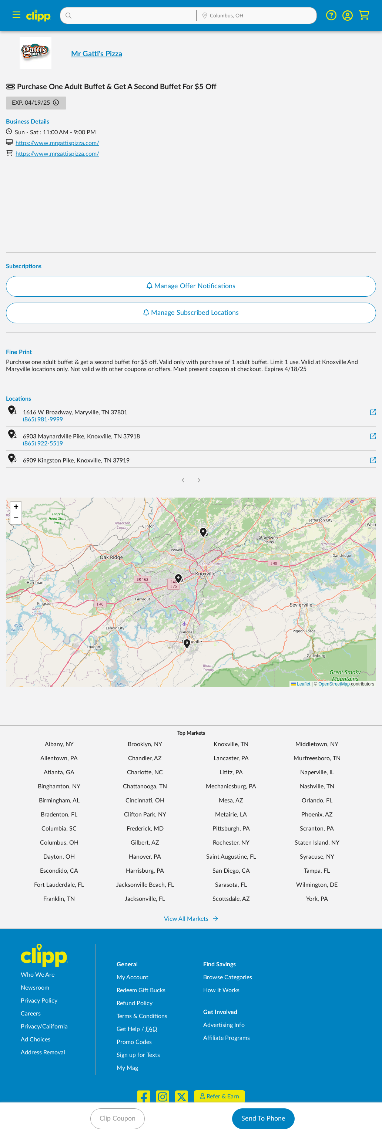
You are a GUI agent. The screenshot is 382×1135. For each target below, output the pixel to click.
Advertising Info (224, 1025)
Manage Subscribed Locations (191, 312)
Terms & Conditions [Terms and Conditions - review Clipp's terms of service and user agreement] (142, 1016)
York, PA (317, 899)
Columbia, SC (59, 829)
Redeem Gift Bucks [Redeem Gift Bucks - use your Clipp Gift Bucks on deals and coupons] (141, 990)
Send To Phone (263, 1118)
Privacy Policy (39, 1001)
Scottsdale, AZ (231, 899)
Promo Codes (134, 1042)
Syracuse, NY (317, 857)
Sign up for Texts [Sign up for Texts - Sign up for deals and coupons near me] (138, 1055)
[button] (128, 15)
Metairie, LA (231, 815)
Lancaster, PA (231, 758)
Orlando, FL (317, 801)
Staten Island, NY (317, 843)
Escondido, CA (59, 871)
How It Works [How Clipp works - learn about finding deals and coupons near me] (221, 990)
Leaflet (300, 684)
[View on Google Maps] (373, 412)
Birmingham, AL (59, 801)
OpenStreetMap (334, 684)
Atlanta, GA (59, 772)
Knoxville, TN (231, 744)
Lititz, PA (231, 772)
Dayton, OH (59, 857)
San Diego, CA (231, 871)
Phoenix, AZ (317, 815)
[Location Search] (257, 16)
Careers (31, 1014)
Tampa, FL (317, 871)
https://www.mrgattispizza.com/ (57, 143)
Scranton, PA (317, 829)
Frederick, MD (145, 829)
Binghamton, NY (59, 786)
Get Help (128, 1029)
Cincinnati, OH (144, 801)
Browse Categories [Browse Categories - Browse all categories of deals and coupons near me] (227, 977)
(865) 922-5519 (43, 444)
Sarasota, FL (231, 885)
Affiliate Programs (226, 1038)
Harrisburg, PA (145, 871)
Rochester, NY (231, 843)
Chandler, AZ (145, 758)
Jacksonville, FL (145, 899)
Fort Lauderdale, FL (59, 885)
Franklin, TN (59, 899)
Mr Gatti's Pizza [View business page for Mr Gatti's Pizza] (96, 54)
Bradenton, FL (59, 815)
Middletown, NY (316, 744)
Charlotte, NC (145, 772)
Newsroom (35, 988)
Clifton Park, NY (145, 815)
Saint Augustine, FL (231, 857)
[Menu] (16, 15)
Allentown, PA (59, 758)
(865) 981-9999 (43, 419)
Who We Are (37, 975)
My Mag (127, 1068)
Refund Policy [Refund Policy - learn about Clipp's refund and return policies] (135, 1003)
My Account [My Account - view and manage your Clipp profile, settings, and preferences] (132, 977)
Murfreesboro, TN (317, 758)
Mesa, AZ (231, 801)
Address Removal (43, 1052)
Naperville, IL (317, 772)
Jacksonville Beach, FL (145, 885)
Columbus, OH (59, 843)
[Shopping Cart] (364, 15)
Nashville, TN (317, 786)
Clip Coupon (117, 1118)
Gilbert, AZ (145, 843)
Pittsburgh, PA (231, 829)
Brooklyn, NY (145, 744)
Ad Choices (35, 1040)
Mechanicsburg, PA (231, 786)
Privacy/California (44, 1027)
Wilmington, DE (317, 885)
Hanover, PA (145, 857)
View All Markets (191, 919)
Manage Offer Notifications (191, 286)
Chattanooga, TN (145, 786)
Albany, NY (59, 744)
